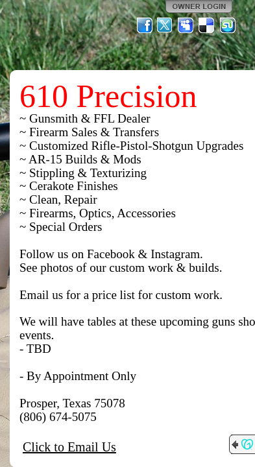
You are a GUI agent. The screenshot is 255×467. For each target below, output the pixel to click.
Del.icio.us (207, 25)
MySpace (186, 25)
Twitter (165, 25)
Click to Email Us (69, 447)
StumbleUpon (228, 25)
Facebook (145, 25)
